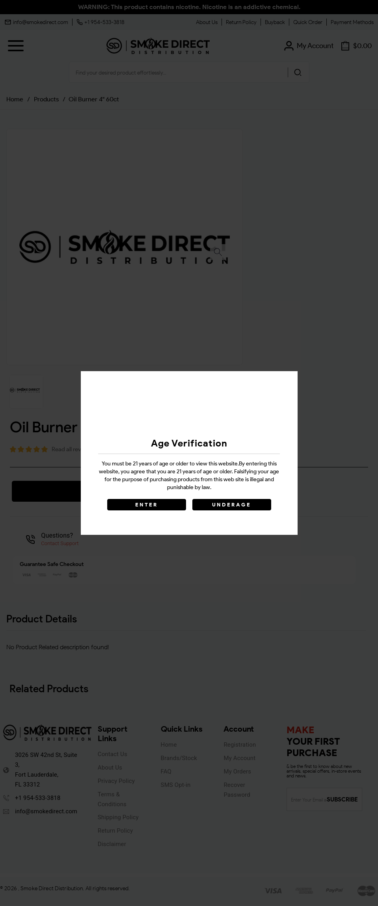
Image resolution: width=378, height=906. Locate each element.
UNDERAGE (231, 505)
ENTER (146, 505)
